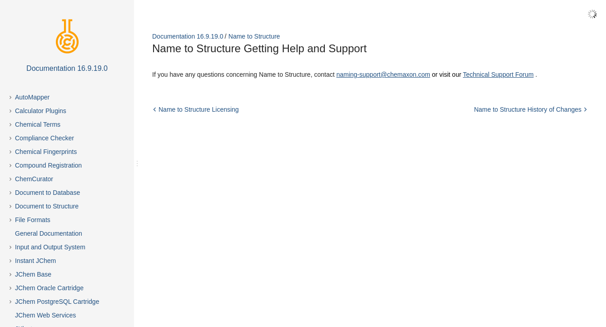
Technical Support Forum (498, 74)
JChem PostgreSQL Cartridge (57, 301)
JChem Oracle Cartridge (49, 288)
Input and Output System (50, 247)
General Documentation (48, 233)
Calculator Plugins (40, 110)
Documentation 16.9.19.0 (187, 36)
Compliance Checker (44, 138)
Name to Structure (254, 36)
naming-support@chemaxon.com (383, 74)
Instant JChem (35, 260)
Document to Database (47, 192)
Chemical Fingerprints (46, 151)
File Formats (32, 219)
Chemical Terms (37, 124)
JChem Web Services (45, 315)
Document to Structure (47, 206)
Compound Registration (48, 165)
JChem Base (33, 274)
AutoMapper (32, 97)
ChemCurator (34, 179)
